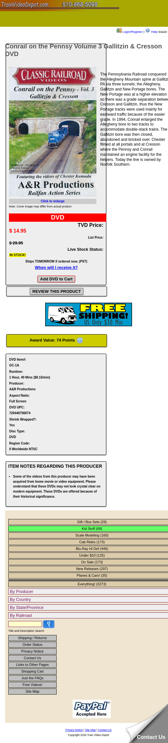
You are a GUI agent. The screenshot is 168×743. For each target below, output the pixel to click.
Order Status (32, 644)
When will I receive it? (56, 267)
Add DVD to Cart (56, 279)
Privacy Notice (32, 651)
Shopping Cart (32, 671)
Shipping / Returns (32, 638)
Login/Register (129, 31)
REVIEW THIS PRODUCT (56, 291)
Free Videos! (32, 685)
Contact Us (32, 658)
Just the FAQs (32, 678)
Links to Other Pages (32, 665)
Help (151, 31)
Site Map (32, 691)
